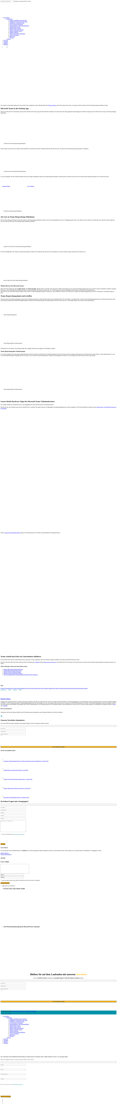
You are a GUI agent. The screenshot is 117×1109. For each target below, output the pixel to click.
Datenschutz (21, 1015)
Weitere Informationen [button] (6, 856)
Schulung (37, 662)
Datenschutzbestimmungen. (19, 836)
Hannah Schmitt (5, 699)
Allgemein (3, 179)
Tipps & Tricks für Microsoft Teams (12, 672)
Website (2, 881)
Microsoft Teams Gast (55, 688)
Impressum (14, 1015)
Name (2, 878)
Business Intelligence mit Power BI (18, 1023)
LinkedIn (5, 705)
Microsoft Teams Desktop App (43, 688)
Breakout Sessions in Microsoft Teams (13, 673)
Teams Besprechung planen (81, 688)
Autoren (8, 1041)
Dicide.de (6, 1047)
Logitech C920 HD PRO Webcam (12, 532)
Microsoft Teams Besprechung (16, 688)
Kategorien (9, 1021)
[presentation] (12, 742)
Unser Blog (6, 1020)
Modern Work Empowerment (17, 1032)
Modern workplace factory (16, 1033)
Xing (114, 704)
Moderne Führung (14, 1035)
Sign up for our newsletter (8, 889)
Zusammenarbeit (37, 179)
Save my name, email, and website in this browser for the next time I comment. (21, 884)
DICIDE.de (27, 1015)
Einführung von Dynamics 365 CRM (18, 1024)
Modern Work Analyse (15, 1029)
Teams (31, 179)
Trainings (6, 1044)
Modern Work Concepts (15, 1031)
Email (2, 880)
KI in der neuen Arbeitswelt (16, 1027)
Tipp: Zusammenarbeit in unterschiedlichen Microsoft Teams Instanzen (21, 674)
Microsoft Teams (26, 179)
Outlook (63, 688)
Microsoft (19, 179)
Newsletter (33, 1015)
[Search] (7, 1)
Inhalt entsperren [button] (5, 855)
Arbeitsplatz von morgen (12, 179)
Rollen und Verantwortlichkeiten (17, 1036)
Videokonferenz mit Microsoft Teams (12, 670)
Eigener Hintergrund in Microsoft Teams (13, 669)
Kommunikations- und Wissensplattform (19, 1028)
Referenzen (12, 1039)
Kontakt (5, 1045)
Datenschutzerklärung (99, 735)
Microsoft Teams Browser (29, 688)
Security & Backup (14, 1037)
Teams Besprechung (69, 688)
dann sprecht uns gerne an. (50, 662)
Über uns (12, 1040)
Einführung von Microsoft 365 (17, 1025)
